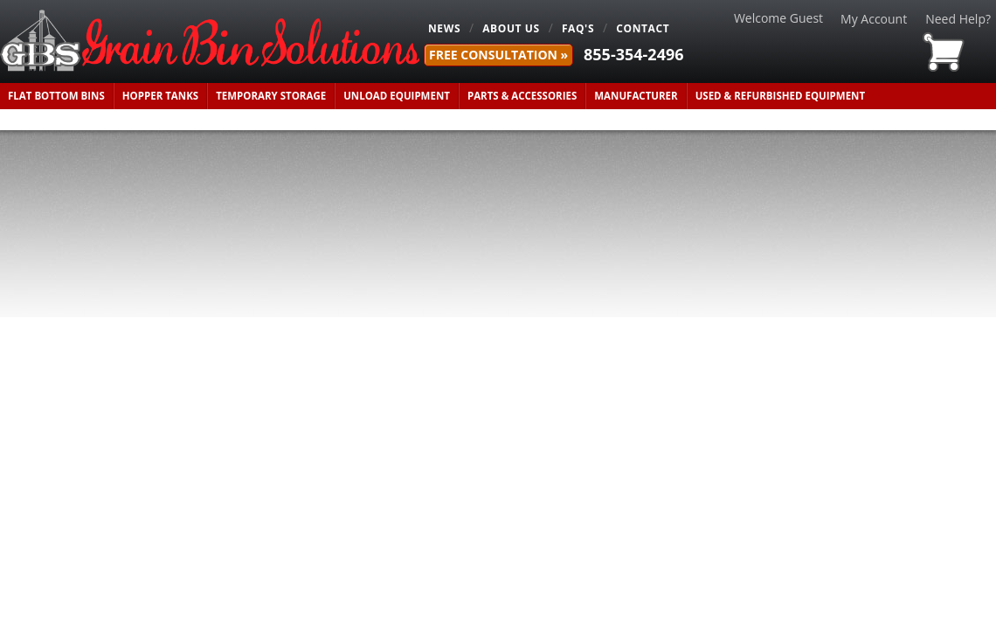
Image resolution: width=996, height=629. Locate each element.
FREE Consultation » (498, 54)
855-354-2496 (634, 54)
